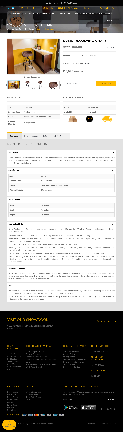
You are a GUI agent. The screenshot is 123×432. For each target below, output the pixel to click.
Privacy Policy (69, 357)
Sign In (86, 8)
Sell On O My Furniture (68, 8)
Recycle (111, 20)
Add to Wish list (89, 56)
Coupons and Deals (34, 394)
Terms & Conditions (71, 351)
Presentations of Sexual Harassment (41, 364)
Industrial (109, 13)
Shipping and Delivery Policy (74, 359)
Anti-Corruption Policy (35, 351)
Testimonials (12, 361)
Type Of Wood (69, 364)
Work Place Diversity (34, 367)
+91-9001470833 (99, 351)
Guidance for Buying (71, 367)
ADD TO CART (73, 83)
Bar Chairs (29, 29)
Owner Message (14, 356)
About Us (11, 354)
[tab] (14, 136)
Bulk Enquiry (110, 47)
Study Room (95, 13)
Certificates (12, 359)
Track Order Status (33, 397)
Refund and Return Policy (73, 362)
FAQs (28, 400)
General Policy (69, 354)
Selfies (87, 63)
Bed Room (34, 13)
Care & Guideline (14, 367)
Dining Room (64, 13)
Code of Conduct (33, 354)
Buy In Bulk (48, 8)
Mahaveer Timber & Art (106, 424)
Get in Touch (12, 364)
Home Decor (48, 13)
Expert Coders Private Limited (40, 424)
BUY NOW (106, 83)
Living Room (80, 13)
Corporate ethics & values (36, 357)
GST (9, 369)
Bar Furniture (17, 29)
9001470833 (97, 365)
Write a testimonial (33, 392)
